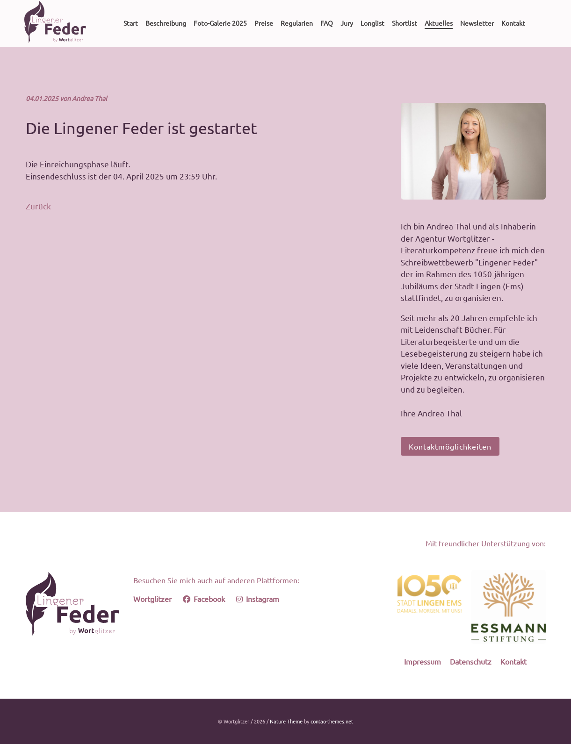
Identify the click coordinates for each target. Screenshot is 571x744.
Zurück (38, 206)
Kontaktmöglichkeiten (450, 446)
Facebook (204, 598)
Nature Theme (286, 721)
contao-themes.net (332, 721)
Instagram (257, 598)
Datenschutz (470, 661)
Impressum (422, 661)
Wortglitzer (152, 598)
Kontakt (513, 661)
